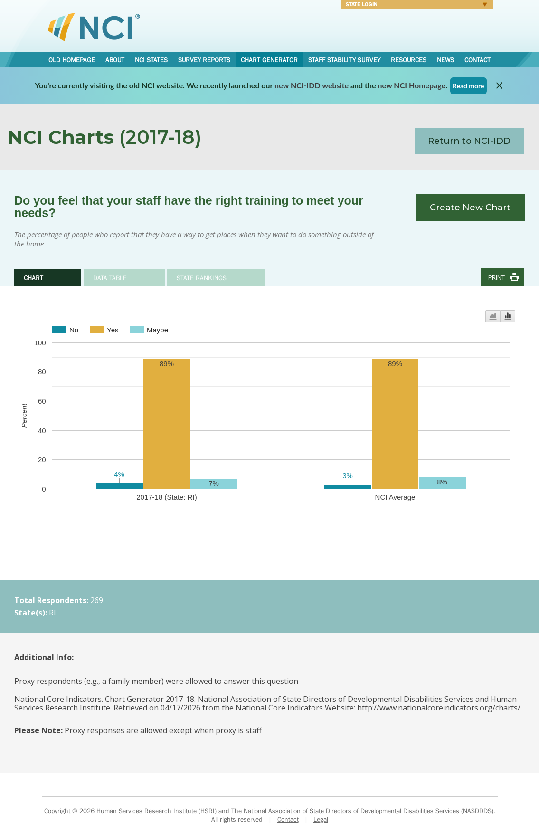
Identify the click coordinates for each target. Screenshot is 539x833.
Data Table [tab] (110, 278)
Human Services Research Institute (146, 810)
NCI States (151, 60)
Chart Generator (269, 60)
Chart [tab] (33, 278)
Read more (468, 86)
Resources (408, 60)
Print (496, 277)
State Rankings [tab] (202, 278)
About (114, 60)
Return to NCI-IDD (469, 141)
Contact (477, 60)
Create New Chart (470, 207)
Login (414, 5)
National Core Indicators (94, 26)
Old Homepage (71, 60)
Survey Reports (204, 60)
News (445, 60)
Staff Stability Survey (344, 60)
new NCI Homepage (412, 85)
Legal (320, 819)
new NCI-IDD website (311, 85)
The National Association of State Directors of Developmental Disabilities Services (345, 810)
